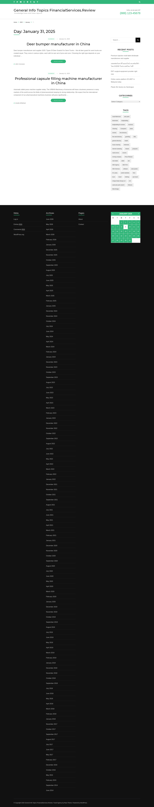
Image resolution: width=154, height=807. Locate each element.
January (27, 22)
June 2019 (49, 637)
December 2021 (51, 484)
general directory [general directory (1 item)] (116, 140)
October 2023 (51, 372)
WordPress (83, 803)
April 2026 (49, 229)
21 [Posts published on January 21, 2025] (117, 236)
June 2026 (49, 219)
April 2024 (49, 341)
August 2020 (50, 566)
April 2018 (49, 704)
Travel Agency (57, 803)
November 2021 (51, 489)
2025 (21, 22)
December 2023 (51, 362)
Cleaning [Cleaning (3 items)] (114, 128)
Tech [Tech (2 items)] (134, 173)
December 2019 (51, 607)
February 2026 (51, 239)
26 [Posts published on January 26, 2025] (138, 236)
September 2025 (52, 265)
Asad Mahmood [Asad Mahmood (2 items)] (116, 116)
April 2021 (49, 525)
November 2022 (51, 428)
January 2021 (51, 540)
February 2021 (51, 535)
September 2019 (52, 622)
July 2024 (49, 326)
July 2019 (49, 632)
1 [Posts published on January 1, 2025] (121, 222)
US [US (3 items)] (130, 181)
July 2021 (49, 510)
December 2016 (51, 765)
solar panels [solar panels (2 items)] (134, 169)
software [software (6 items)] (125, 169)
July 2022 (49, 449)
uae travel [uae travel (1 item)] (135, 177)
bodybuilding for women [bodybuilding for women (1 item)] (118, 124)
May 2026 (49, 224)
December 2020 (51, 545)
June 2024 (49, 331)
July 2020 (49, 571)
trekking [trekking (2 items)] (127, 177)
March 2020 (50, 591)
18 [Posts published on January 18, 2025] (134, 231)
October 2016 (51, 770)
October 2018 (51, 678)
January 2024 (51, 357)
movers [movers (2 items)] (124, 152)
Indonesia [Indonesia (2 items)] (126, 144)
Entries (18, 224)
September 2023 (52, 377)
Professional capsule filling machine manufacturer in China (58, 80)
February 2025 (51, 301)
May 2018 (49, 698)
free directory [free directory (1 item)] (123, 132)
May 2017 (49, 755)
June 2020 (49, 576)
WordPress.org (19, 234)
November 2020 (51, 551)
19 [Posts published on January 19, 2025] (138, 231)
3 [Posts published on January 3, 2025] (129, 222)
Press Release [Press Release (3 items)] (128, 156)
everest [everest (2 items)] (114, 132)
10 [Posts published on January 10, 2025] (130, 227)
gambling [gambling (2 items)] (127, 136)
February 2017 (51, 760)
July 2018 (49, 688)
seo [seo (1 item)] (129, 161)
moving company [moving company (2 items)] (116, 156)
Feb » (138, 213)
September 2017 (52, 734)
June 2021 (49, 515)
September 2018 (52, 683)
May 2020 (49, 581)
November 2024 (51, 316)
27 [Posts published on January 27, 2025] (113, 240)
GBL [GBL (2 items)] (135, 136)
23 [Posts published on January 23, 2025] (125, 236)
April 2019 (49, 647)
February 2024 (51, 352)
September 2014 (52, 785)
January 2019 (51, 663)
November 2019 (51, 612)
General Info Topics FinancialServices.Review (54, 10)
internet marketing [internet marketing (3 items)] (117, 148)
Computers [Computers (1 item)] (123, 128)
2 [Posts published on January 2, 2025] (125, 222)
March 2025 (50, 296)
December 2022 (51, 423)
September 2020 (52, 561)
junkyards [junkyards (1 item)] (135, 148)
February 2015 (51, 780)
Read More (58, 61)
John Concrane (20, 64)
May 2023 (49, 398)
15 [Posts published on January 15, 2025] (121, 231)
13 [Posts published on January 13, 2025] (113, 231)
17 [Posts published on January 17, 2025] (130, 231)
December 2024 (51, 311)
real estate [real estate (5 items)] (115, 161)
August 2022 (50, 443)
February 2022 (51, 474)
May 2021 (49, 520)
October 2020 (51, 556)
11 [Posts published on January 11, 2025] (134, 227)
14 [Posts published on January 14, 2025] (117, 231)
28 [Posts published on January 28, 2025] (117, 240)
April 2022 (49, 464)
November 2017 (51, 724)
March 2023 (50, 408)
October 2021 (51, 494)
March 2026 (50, 234)
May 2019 (49, 642)
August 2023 (50, 382)
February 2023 (51, 413)
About (80, 219)
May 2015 (49, 775)
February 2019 (51, 658)
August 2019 (50, 627)
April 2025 (49, 290)
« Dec (112, 213)
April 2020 (49, 586)
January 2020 (51, 602)
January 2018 (51, 719)
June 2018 (49, 693)
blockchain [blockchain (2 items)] (115, 120)
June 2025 (49, 280)
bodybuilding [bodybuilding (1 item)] (124, 120)
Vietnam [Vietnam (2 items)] (130, 185)
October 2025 (51, 260)
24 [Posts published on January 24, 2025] (130, 236)
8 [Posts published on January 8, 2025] (121, 227)
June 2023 (49, 392)
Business (51, 39)
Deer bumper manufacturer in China (58, 44)
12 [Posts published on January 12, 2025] (138, 227)
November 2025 (51, 255)
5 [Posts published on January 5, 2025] (138, 222)
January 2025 (51, 306)
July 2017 (49, 744)
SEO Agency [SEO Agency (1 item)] (115, 165)
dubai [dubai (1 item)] (131, 128)
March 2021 (50, 530)
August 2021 (50, 505)
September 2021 (52, 500)
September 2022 (52, 438)
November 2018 (51, 673)
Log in (16, 219)
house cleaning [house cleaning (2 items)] (116, 144)
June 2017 (49, 749)
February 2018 (51, 714)
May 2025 (49, 285)
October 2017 (51, 729)
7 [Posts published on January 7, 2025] (117, 227)
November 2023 (51, 367)
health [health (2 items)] (126, 140)
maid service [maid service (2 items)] (115, 152)
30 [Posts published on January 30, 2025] (125, 240)
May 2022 (49, 459)
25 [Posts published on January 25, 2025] (134, 236)
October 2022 (51, 433)
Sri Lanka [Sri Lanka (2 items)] (114, 173)
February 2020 (51, 596)
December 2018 (51, 668)
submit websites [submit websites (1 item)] (125, 173)
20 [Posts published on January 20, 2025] (113, 236)
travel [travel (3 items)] (120, 177)
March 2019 (50, 653)
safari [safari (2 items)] (122, 161)
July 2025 (49, 275)
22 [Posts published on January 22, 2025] (121, 236)
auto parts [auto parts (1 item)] (126, 116)
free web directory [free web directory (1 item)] (117, 136)
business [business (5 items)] (130, 124)
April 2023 (49, 403)
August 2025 (50, 270)
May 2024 (49, 336)
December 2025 (51, 250)
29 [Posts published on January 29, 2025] (121, 240)
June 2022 (49, 454)
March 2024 (50, 347)
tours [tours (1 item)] (113, 177)
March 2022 (50, 469)
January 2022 (51, 479)
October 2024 (51, 321)
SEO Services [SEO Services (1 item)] (116, 169)
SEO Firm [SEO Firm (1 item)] (125, 165)
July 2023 (49, 387)
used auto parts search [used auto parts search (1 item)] (118, 185)
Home (15, 22)
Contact (81, 224)
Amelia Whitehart (20, 103)
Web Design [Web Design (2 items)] (115, 189)
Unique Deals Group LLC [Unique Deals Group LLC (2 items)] (119, 181)
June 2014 (49, 790)
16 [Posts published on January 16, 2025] (125, 231)
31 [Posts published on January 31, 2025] (130, 240)
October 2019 (51, 617)
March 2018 (50, 709)
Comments (19, 229)
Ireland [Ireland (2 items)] (127, 148)
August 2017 (50, 739)
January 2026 (51, 245)
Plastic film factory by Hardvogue (122, 87)
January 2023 (51, 418)
